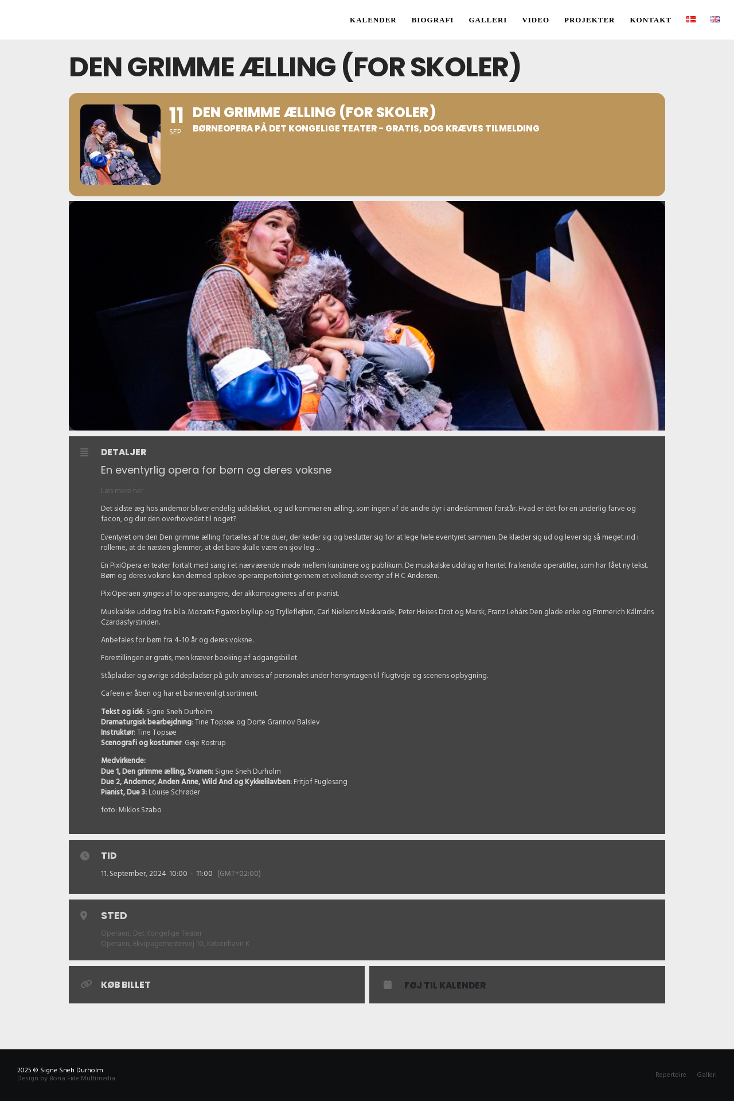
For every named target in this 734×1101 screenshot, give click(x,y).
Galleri (707, 1074)
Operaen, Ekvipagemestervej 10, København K (175, 944)
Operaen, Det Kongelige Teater (151, 933)
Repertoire (670, 1074)
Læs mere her (122, 490)
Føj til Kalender (445, 985)
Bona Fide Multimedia (82, 1078)
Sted (114, 915)
